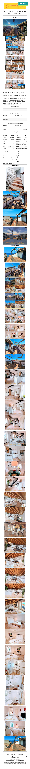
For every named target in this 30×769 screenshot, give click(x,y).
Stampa (23, 4)
